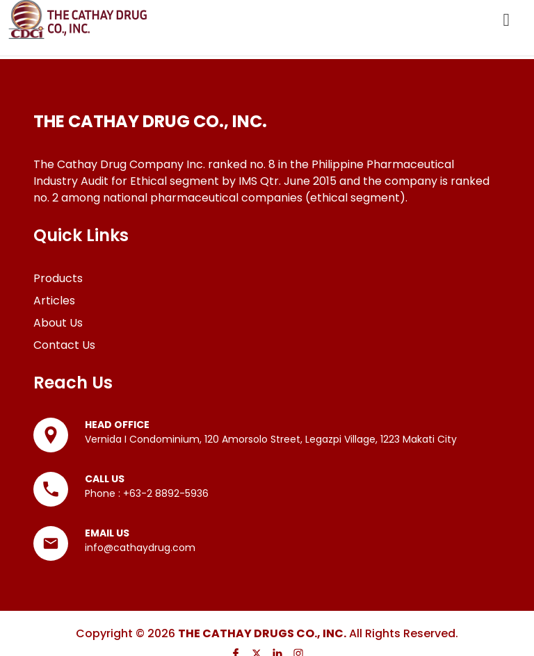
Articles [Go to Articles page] (54, 301)
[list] (267, 158)
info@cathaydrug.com (140, 548)
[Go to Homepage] (77, 19)
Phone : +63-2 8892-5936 (147, 493)
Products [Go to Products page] (58, 278)
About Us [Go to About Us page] (58, 323)
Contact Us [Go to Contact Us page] (64, 345)
